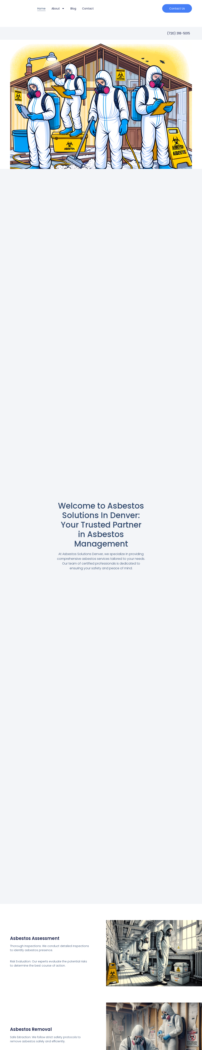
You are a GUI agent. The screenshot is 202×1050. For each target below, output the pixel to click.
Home (41, 8)
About (58, 8)
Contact (88, 8)
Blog (73, 8)
